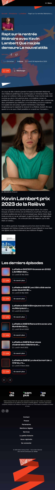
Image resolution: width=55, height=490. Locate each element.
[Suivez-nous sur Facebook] (3, 411)
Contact (27, 417)
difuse (36, 451)
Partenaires (27, 424)
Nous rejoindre (27, 439)
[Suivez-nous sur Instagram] (7, 411)
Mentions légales (27, 428)
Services (27, 432)
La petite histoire (27, 436)
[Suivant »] (10, 380)
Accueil (4, 13)
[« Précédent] (4, 380)
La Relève (22, 13)
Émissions (13, 13)
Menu (48, 3)
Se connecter (27, 443)
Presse (27, 421)
